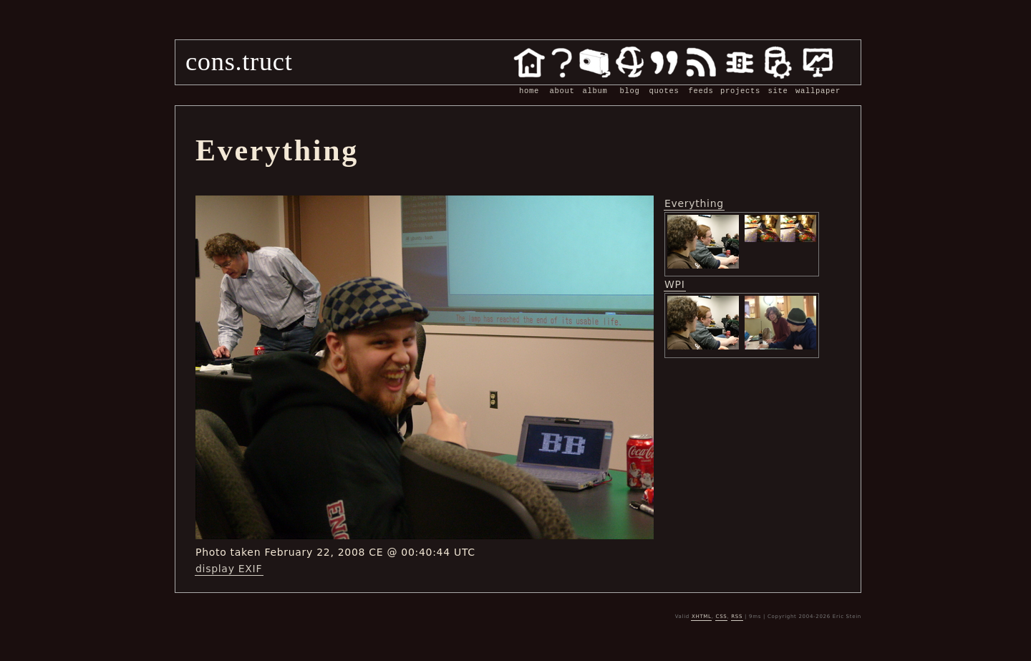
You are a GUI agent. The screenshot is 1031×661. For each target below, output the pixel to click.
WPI (674, 284)
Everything (694, 203)
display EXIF (228, 568)
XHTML (702, 616)
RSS (736, 616)
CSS (721, 616)
